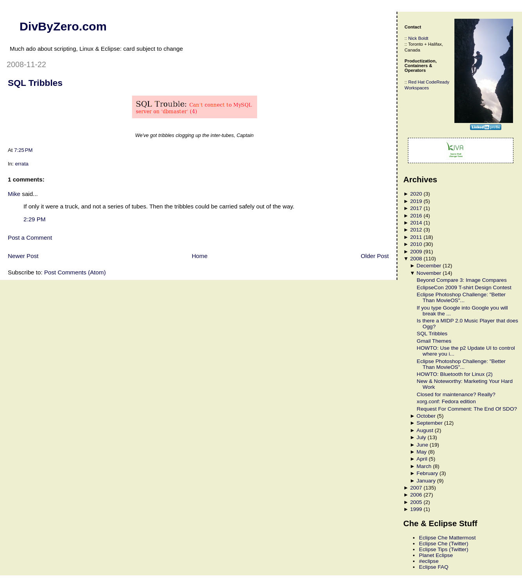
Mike (14, 193)
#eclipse (428, 561)
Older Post (375, 256)
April (422, 459)
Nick (412, 38)
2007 (416, 488)
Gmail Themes (434, 341)
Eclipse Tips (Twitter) (443, 549)
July (421, 437)
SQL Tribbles (35, 83)
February (427, 473)
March (424, 466)
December (429, 266)
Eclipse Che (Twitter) (443, 543)
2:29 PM (34, 219)
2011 (416, 237)
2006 (416, 495)
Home (200, 256)
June (422, 445)
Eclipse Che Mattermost (447, 538)
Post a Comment (30, 237)
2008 (416, 259)
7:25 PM (23, 150)
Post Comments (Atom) (75, 272)
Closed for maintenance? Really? (456, 394)
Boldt (423, 38)
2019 (416, 201)
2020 (416, 194)
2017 (416, 208)
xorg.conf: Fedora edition (446, 401)
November (429, 273)
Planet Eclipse (436, 555)
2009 (416, 252)
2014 (416, 223)
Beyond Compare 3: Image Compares (462, 280)
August (425, 430)
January (426, 481)
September (430, 423)
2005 (416, 502)
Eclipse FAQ (433, 567)
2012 (416, 230)
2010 (416, 244)
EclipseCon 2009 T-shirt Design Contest (464, 287)
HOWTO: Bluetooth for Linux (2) (455, 374)
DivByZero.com (63, 26)
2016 (416, 216)
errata (22, 164)
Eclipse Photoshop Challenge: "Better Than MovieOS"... (461, 297)
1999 (416, 509)
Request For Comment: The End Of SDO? (467, 409)
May (422, 452)
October (426, 416)
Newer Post (23, 256)
